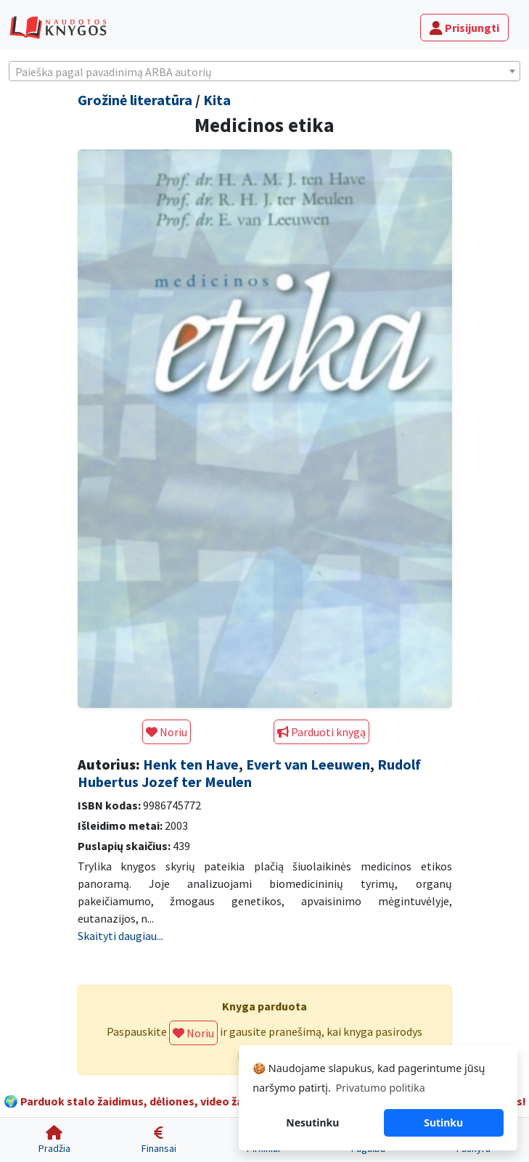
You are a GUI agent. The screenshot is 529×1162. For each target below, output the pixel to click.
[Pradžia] (54, 1140)
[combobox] (264, 71)
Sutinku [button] (443, 1122)
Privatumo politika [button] (380, 1088)
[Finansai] (159, 1140)
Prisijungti (464, 27)
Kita (217, 100)
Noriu (166, 732)
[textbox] (264, 72)
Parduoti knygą (321, 732)
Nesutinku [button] (312, 1122)
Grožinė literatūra (135, 100)
